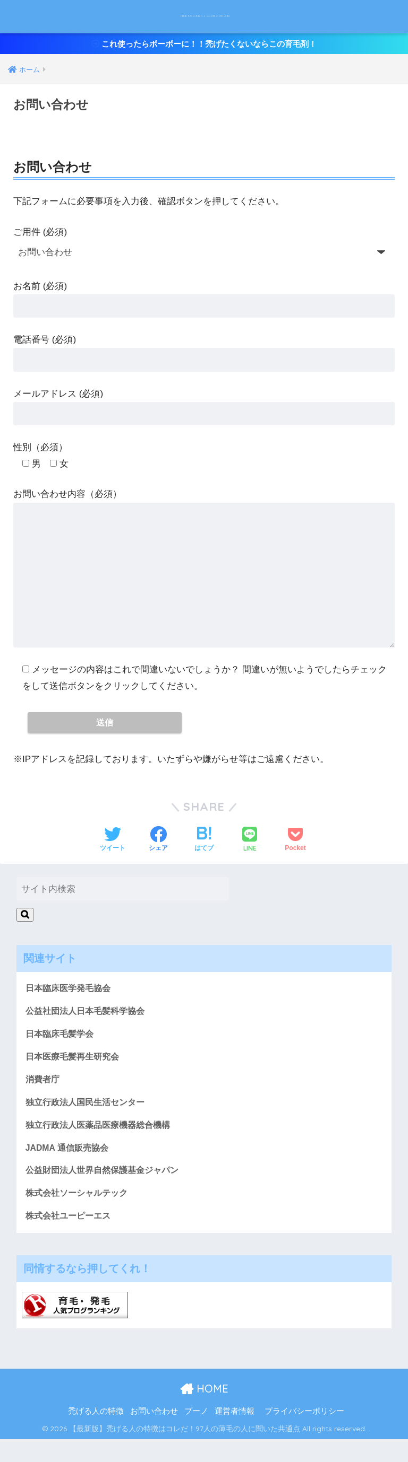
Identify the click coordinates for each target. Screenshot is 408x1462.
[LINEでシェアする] (249, 851)
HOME (204, 1410)
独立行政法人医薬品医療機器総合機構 (102, 1143)
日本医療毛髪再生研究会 (75, 1072)
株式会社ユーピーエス (71, 1238)
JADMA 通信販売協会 (70, 1167)
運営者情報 (234, 1433)
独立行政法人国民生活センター (89, 1119)
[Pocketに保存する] (295, 852)
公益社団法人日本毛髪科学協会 (89, 1024)
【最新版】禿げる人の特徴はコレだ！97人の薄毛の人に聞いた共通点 (205, 18)
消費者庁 (44, 1096)
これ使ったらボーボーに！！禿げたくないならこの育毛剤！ (204, 51)
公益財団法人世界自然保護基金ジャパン (107, 1190)
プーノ (196, 1433)
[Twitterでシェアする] (112, 852)
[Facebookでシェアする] (158, 852)
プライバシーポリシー (304, 1433)
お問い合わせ (154, 1433)
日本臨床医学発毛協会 (71, 1001)
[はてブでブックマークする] (204, 852)
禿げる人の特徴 (96, 1433)
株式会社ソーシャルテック (80, 1214)
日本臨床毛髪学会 (62, 1048)
